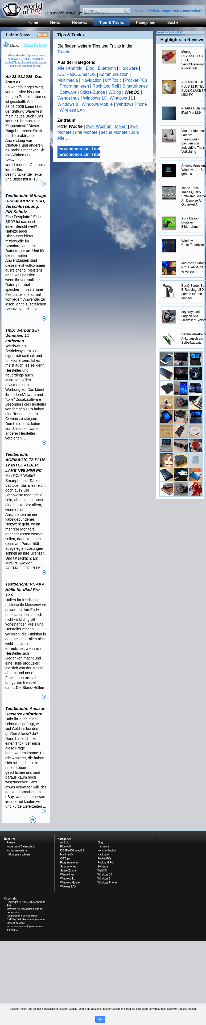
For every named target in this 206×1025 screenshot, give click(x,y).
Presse (11, 842)
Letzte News (18, 35)
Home (32, 22)
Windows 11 (121, 98)
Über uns (9, 839)
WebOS (102, 870)
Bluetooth (107, 68)
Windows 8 (67, 104)
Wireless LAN (72, 110)
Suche (173, 22)
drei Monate (87, 132)
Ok (100, 1019)
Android (75, 68)
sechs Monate (115, 132)
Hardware (128, 68)
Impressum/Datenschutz (182, 11)
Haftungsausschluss (19, 854)
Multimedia (67, 80)
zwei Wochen (99, 126)
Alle (61, 68)
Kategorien (145, 22)
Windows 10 (94, 98)
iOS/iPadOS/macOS (76, 74)
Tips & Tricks (111, 22)
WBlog (115, 92)
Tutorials (65, 52)
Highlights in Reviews (182, 39)
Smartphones (135, 86)
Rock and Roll (105, 86)
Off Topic (113, 80)
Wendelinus (68, 98)
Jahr (136, 132)
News (55, 22)
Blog (90, 68)
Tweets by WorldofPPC (169, 32)
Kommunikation (114, 74)
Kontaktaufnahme (17, 850)
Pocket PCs (136, 80)
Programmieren (74, 86)
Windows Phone (131, 104)
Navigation (91, 80)
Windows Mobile (97, 104)
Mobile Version (146, 11)
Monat (121, 126)
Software (68, 92)
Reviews (79, 22)
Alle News (33, 819)
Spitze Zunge (92, 92)
